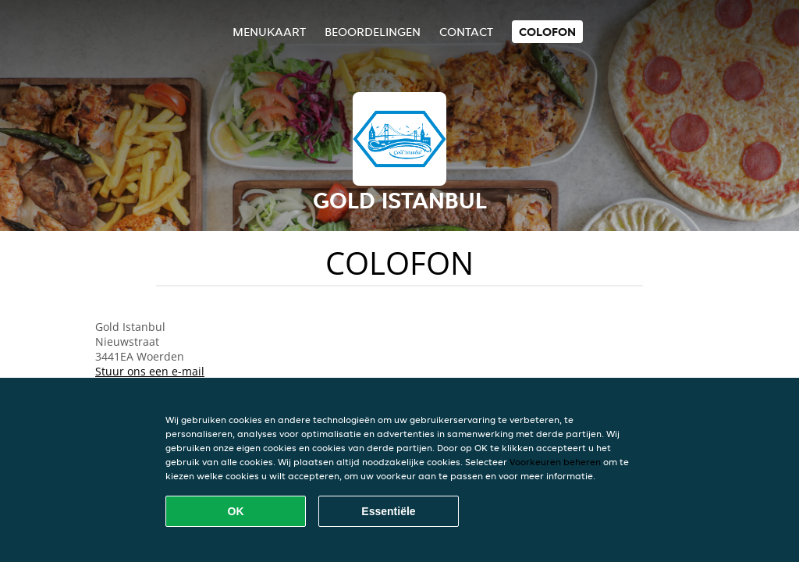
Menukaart (269, 31)
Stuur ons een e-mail (149, 371)
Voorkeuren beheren (555, 462)
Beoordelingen (373, 31)
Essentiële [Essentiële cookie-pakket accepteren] (388, 511)
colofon (547, 31)
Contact (466, 31)
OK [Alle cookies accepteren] (236, 511)
